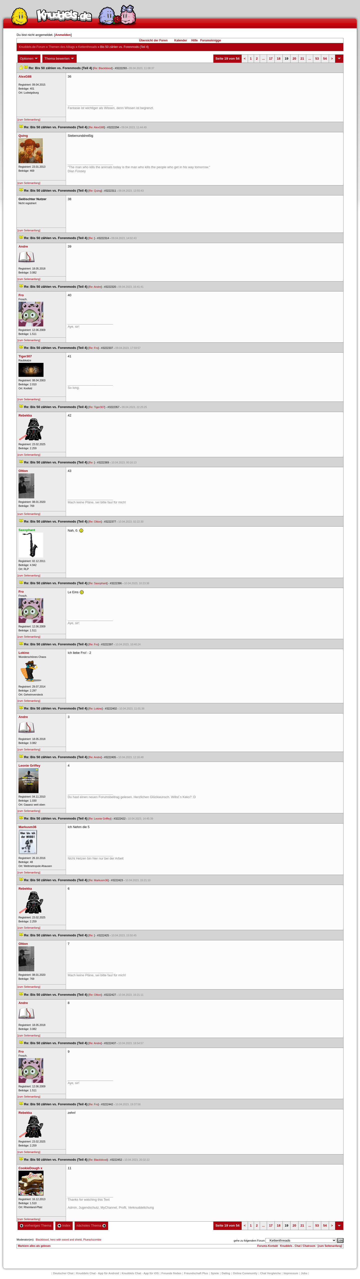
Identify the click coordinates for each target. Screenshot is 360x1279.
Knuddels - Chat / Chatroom (298, 1245)
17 (270, 58)
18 (278, 58)
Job (304, 1273)
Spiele (215, 1273)
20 (294, 58)
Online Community (245, 1273)
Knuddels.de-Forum (32, 47)
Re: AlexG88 (96, 127)
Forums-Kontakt (267, 1245)
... (263, 58)
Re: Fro (93, 347)
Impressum (291, 1273)
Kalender (180, 40)
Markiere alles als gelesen (34, 1245)
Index (64, 1225)
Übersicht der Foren (153, 40)
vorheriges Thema (35, 1225)
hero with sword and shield (66, 1239)
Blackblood (42, 1239)
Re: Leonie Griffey (100, 818)
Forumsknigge (210, 40)
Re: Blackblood (103, 68)
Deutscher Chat (63, 1273)
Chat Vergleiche (270, 1273)
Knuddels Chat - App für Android (97, 1273)
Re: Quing (95, 190)
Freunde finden (171, 1273)
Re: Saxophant (98, 583)
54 (325, 58)
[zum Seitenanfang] (28, 119)
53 (317, 58)
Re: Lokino (95, 708)
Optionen (29, 59)
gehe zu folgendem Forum (249, 1240)
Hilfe (194, 40)
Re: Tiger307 (96, 407)
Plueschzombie (92, 1239)
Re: (91, 238)
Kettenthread (87, 47)
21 (302, 58)
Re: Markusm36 (98, 880)
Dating (226, 1273)
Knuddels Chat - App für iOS (140, 1273)
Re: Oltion (95, 521)
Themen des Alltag (61, 47)
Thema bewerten (59, 59)
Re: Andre (95, 286)
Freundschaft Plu (196, 1273)
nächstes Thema (91, 1225)
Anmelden (63, 35)
